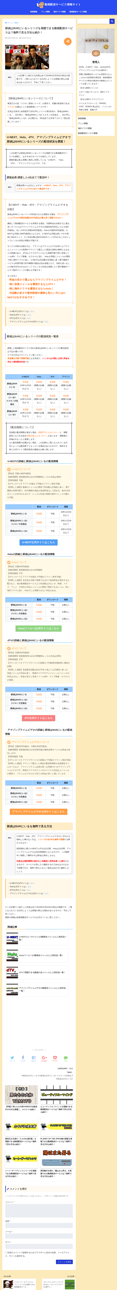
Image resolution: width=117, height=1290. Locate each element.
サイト (8, 1242)
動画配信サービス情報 (78, 12)
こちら (32, 311)
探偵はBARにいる (30, 1075)
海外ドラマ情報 (60, 12)
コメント (9, 1202)
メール (8, 1232)
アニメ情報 (45, 12)
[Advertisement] (39, 1022)
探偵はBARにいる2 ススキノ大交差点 (56, 1075)
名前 (7, 1221)
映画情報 (33, 12)
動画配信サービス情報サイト (58, 4)
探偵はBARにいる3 (65, 1079)
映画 (71, 1068)
